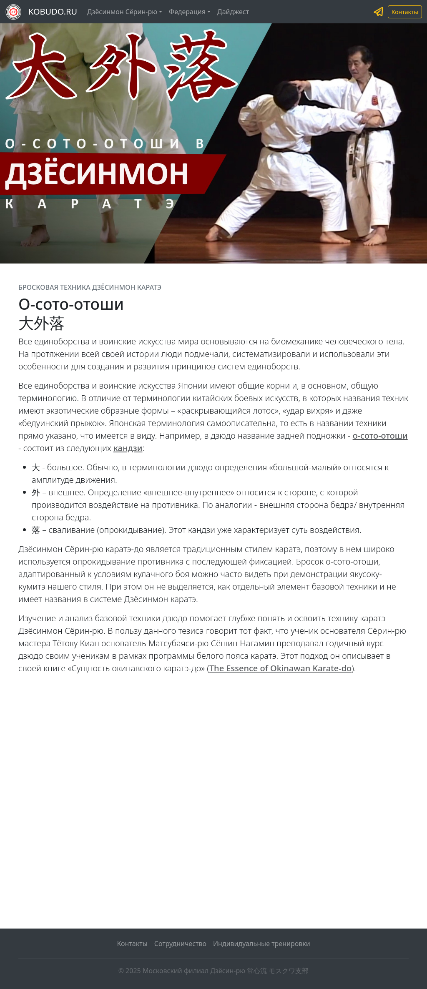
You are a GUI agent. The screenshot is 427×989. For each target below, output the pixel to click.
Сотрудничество (180, 943)
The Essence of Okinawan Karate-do (280, 668)
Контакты (405, 12)
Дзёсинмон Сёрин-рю (122, 11)
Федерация (187, 11)
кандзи (128, 448)
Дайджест (233, 11)
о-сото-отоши (380, 435)
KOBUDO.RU (52, 11)
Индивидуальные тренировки (261, 943)
